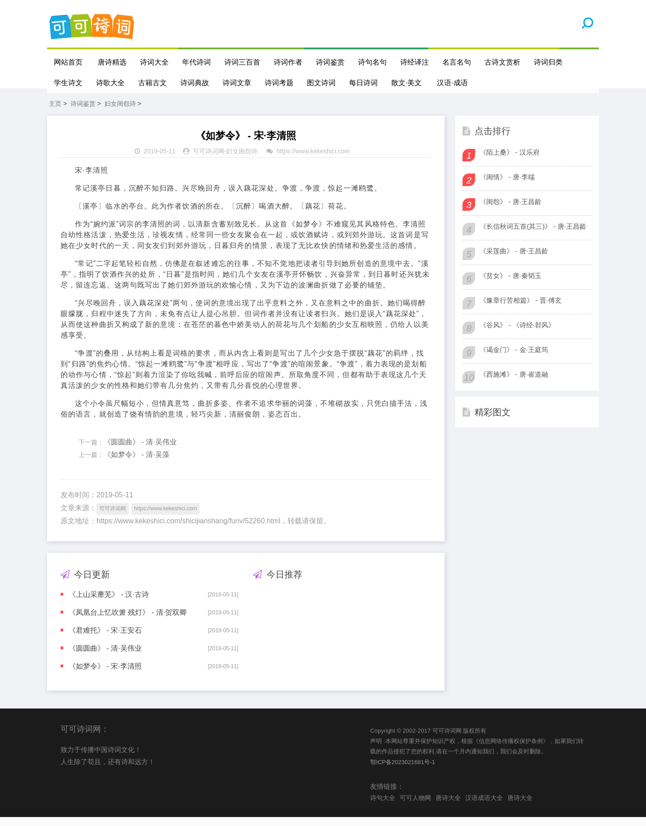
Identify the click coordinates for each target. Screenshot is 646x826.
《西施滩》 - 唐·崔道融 (514, 383)
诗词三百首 (242, 62)
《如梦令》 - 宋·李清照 (105, 674)
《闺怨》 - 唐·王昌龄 (510, 210)
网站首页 (68, 62)
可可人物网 (415, 806)
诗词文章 (237, 83)
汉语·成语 (452, 83)
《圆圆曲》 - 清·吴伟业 (140, 450)
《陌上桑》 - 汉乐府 (509, 161)
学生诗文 (68, 83)
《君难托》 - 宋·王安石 (105, 639)
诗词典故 (194, 83)
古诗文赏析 (502, 62)
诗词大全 (154, 62)
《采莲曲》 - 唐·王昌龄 (514, 259)
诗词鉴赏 (330, 62)
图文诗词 (321, 83)
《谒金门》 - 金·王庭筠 (514, 358)
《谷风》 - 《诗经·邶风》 (517, 333)
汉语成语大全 (484, 806)
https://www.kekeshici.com (312, 160)
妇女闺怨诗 (120, 112)
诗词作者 (288, 62)
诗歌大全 (110, 83)
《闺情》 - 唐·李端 (507, 185)
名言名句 (456, 62)
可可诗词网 (208, 160)
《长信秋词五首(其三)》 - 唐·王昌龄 (533, 235)
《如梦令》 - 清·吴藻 (137, 463)
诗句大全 (382, 806)
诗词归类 (548, 62)
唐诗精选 (112, 62)
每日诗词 (363, 83)
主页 (55, 112)
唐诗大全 (448, 806)
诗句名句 (372, 62)
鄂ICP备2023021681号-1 (402, 770)
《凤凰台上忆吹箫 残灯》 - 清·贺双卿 (128, 621)
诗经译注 (414, 62)
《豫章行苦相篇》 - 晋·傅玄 (521, 309)
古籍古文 (152, 83)
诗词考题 (279, 83)
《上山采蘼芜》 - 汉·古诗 (109, 603)
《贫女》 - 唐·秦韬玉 (510, 284)
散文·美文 (406, 83)
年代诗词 (196, 62)
